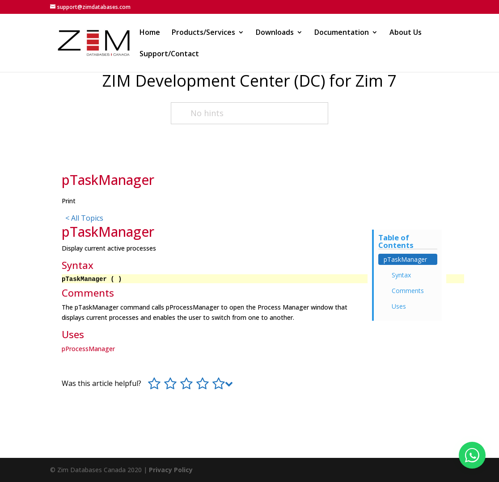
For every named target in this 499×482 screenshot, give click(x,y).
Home (150, 33)
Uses (399, 306)
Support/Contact (169, 54)
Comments (408, 290)
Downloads (275, 33)
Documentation (341, 33)
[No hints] (249, 113)
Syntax (401, 275)
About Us (405, 33)
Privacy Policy (171, 469)
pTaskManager (405, 259)
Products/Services (203, 33)
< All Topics (84, 218)
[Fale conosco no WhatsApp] (472, 455)
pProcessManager (88, 348)
